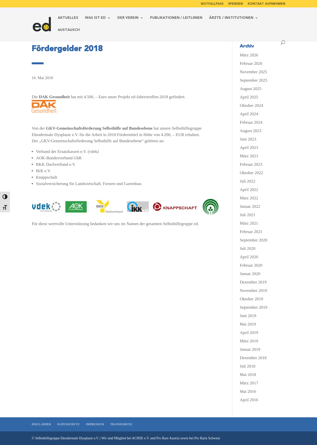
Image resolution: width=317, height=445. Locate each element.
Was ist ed (95, 18)
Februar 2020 (251, 265)
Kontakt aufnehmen (266, 3)
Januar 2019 (250, 349)
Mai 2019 (248, 324)
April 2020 (249, 257)
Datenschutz (68, 424)
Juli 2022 (247, 181)
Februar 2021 (251, 231)
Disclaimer (41, 424)
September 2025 (253, 80)
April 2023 (249, 147)
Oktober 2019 (251, 299)
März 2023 (249, 156)
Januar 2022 (250, 206)
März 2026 (249, 55)
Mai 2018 (248, 374)
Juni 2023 (248, 139)
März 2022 (249, 198)
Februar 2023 (251, 164)
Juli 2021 (247, 214)
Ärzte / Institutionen (231, 18)
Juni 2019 (248, 315)
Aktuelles (68, 18)
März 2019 (249, 341)
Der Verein (127, 18)
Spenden (235, 3)
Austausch (69, 30)
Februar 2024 (251, 122)
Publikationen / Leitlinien (176, 18)
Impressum (95, 424)
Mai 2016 (248, 391)
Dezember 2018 (253, 357)
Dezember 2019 (253, 282)
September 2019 (253, 307)
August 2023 (250, 130)
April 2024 (249, 114)
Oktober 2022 (251, 172)
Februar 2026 (251, 63)
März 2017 (249, 383)
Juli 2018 (247, 366)
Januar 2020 (250, 273)
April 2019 (249, 332)
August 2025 (250, 88)
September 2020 (253, 240)
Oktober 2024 (251, 105)
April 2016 (249, 400)
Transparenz (121, 424)
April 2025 (249, 97)
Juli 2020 (247, 248)
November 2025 (253, 72)
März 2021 (249, 223)
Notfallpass (212, 3)
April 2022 (249, 189)
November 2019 (253, 290)
